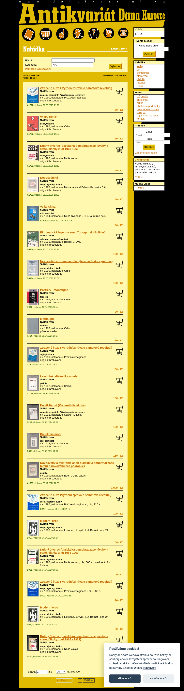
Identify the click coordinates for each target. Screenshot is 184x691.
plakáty (141, 79)
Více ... (139, 176)
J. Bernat (92, 530)
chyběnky (142, 99)
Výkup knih (142, 159)
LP (138, 69)
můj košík (142, 96)
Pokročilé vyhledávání (38, 68)
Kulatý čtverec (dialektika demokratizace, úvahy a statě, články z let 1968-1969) (74, 147)
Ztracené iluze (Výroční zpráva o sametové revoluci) (75, 495)
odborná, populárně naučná (54, 239)
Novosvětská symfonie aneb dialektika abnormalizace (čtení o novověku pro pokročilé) (77, 464)
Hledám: (30, 60)
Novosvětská (49, 177)
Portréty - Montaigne (54, 290)
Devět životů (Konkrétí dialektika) (63, 405)
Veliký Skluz (48, 117)
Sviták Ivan (47, 91)
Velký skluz (47, 206)
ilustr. (79, 414)
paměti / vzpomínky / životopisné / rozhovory (62, 95)
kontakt (141, 118)
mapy (140, 85)
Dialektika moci (50, 434)
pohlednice (143, 72)
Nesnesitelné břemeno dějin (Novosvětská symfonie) (76, 261)
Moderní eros (49, 520)
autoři (140, 102)
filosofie (44, 297)
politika (43, 383)
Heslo (149, 138)
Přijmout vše (125, 678)
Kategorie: (31, 64)
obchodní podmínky (148, 106)
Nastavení (149, 668)
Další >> (88, 680)
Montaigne (47, 318)
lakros (140, 187)
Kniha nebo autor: (149, 45)
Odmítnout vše (158, 678)
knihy (140, 66)
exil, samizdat (47, 213)
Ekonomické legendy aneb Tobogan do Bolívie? (73, 232)
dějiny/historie (47, 124)
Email (149, 131)
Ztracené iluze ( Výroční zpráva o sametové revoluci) (76, 88)
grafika (141, 82)
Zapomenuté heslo (146, 152)
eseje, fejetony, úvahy (51, 184)
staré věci (142, 75)
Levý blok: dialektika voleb (58, 376)
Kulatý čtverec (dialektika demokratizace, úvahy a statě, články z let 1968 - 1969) (74, 638)
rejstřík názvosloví (147, 115)
